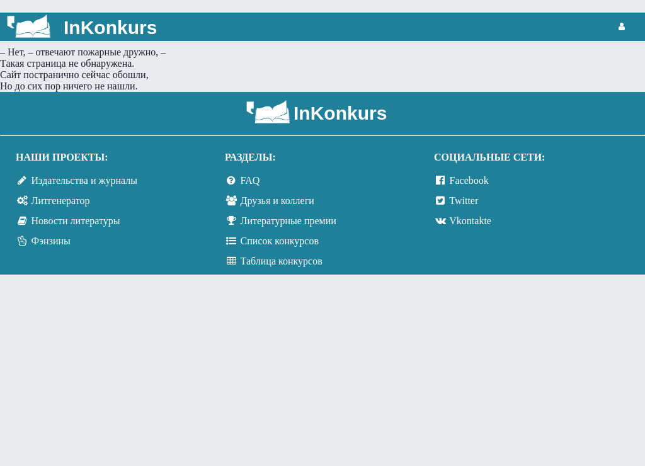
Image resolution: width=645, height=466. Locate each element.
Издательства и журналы (84, 180)
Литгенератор (60, 200)
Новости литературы (75, 220)
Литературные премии (288, 220)
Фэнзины (51, 241)
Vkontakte (470, 220)
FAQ (250, 180)
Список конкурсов (280, 241)
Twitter (463, 200)
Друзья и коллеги (277, 200)
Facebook (469, 180)
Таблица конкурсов (281, 261)
